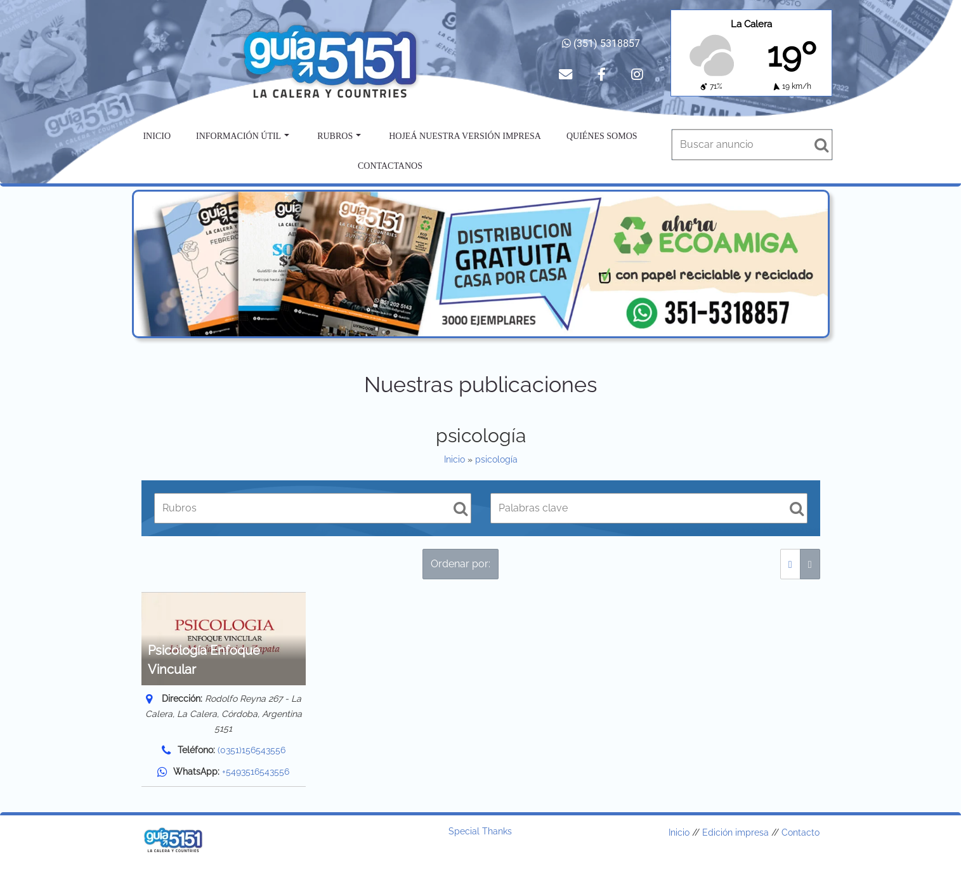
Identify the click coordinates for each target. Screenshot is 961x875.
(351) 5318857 (601, 43)
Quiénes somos (601, 136)
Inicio (157, 136)
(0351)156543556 (251, 750)
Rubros (339, 136)
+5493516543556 (255, 771)
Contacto (800, 832)
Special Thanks (480, 831)
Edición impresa (735, 832)
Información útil (242, 136)
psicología (496, 459)
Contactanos (390, 166)
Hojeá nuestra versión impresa (465, 136)
